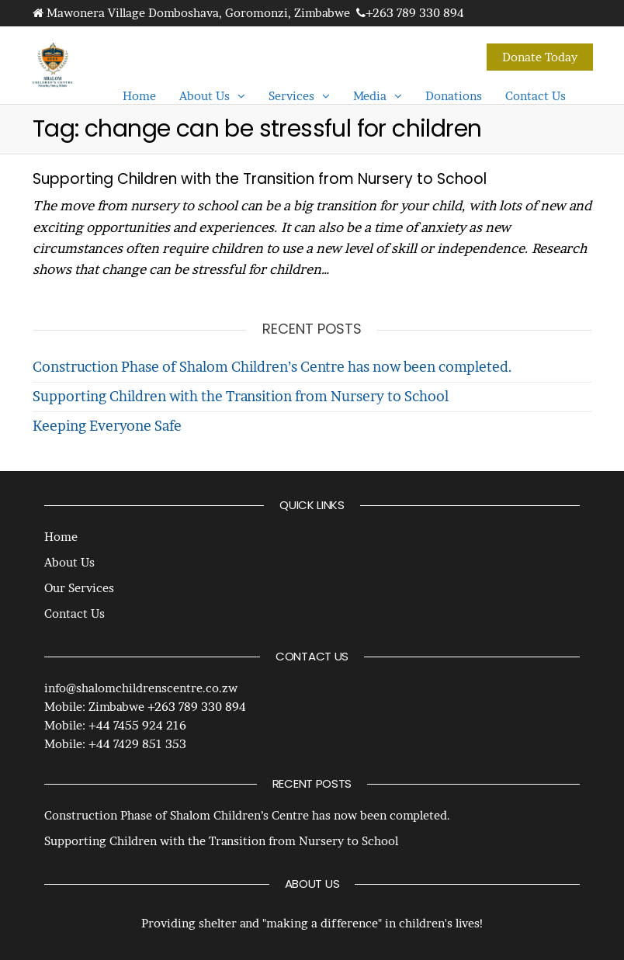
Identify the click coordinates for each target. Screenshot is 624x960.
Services (291, 95)
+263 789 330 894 (415, 12)
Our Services (79, 588)
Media (370, 95)
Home (139, 95)
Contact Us (535, 95)
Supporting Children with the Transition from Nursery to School (260, 178)
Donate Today (539, 57)
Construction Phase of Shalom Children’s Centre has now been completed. (272, 367)
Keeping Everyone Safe (107, 426)
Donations (453, 95)
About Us (204, 95)
